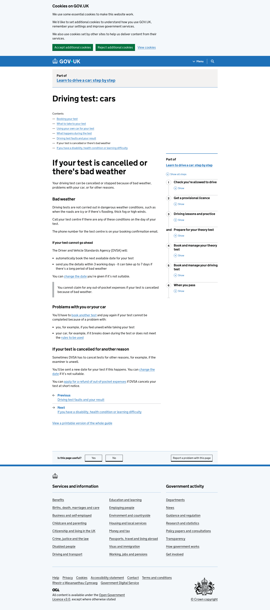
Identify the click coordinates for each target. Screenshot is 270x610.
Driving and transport (67, 554)
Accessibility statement (107, 578)
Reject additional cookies (115, 47)
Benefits (58, 500)
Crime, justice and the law (70, 539)
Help (55, 578)
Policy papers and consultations (188, 531)
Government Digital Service (120, 583)
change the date (75, 276)
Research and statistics (182, 523)
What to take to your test (71, 123)
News (170, 508)
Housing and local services (128, 523)
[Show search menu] (212, 61)
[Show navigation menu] (198, 61)
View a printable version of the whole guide (82, 423)
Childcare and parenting (69, 523)
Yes (97, 458)
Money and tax (119, 531)
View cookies (147, 47)
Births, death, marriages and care (75, 508)
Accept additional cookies (72, 47)
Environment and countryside (129, 515)
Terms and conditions (157, 578)
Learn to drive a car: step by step (86, 80)
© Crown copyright (204, 599)
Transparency (175, 539)
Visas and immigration (124, 546)
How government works (182, 546)
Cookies (81, 578)
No (117, 458)
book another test (84, 315)
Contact (133, 578)
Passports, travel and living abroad (133, 539)
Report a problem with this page (192, 458)
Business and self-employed (72, 515)
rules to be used (72, 338)
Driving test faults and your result (76, 138)
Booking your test (67, 118)
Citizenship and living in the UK (73, 531)
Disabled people (63, 546)
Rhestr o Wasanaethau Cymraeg (74, 583)
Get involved (175, 554)
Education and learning (125, 500)
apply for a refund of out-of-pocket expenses (95, 381)
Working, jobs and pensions (128, 554)
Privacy (68, 578)
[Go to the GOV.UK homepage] (66, 61)
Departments (175, 500)
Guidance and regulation (183, 515)
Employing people (121, 508)
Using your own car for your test (75, 128)
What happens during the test (74, 133)
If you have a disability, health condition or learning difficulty (92, 148)
